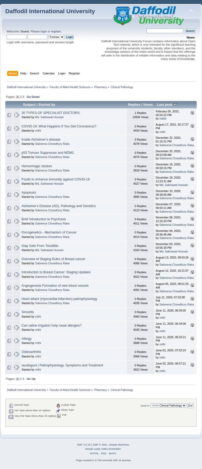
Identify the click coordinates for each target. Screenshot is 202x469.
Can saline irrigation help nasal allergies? (51, 325)
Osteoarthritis (31, 352)
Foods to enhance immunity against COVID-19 (55, 179)
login (43, 31)
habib (162, 118)
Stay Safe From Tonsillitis (39, 246)
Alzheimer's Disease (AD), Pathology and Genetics (58, 206)
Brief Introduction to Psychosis (43, 219)
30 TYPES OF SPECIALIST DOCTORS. (50, 113)
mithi (38, 130)
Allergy (26, 339)
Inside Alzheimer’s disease (40, 139)
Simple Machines (119, 444)
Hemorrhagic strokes (36, 166)
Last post (166, 105)
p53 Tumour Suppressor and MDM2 (47, 153)
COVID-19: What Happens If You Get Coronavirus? (58, 126)
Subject (29, 105)
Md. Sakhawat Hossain (49, 117)
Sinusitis (27, 312)
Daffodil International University (50, 11)
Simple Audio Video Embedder (103, 448)
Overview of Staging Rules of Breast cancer (53, 259)
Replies (134, 105)
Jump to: (145, 405)
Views (148, 105)
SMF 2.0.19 (84, 444)
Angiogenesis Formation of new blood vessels (55, 286)
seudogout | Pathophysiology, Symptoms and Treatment (62, 365)
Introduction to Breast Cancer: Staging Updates (55, 272)
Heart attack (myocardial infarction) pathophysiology (59, 299)
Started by (46, 105)
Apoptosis (28, 192)
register (56, 31)
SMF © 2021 (100, 444)
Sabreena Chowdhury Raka (52, 143)
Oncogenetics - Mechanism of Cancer (49, 232)
